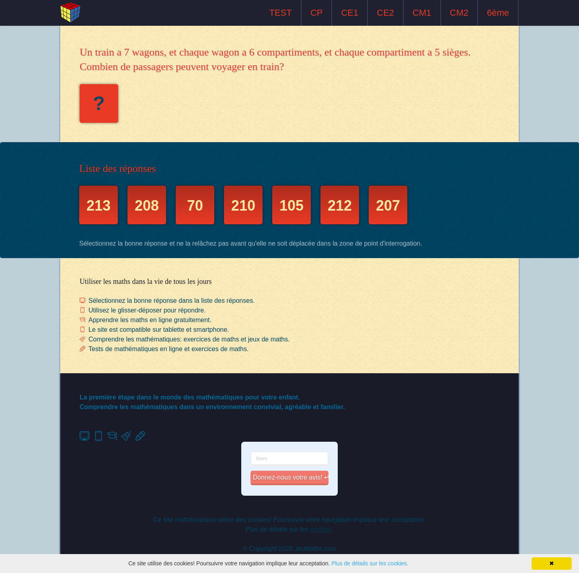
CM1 (422, 13)
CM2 (459, 13)
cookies (321, 529)
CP (316, 13)
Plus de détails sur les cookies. (369, 563)
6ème (498, 13)
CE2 (385, 13)
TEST (280, 13)
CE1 (349, 13)
